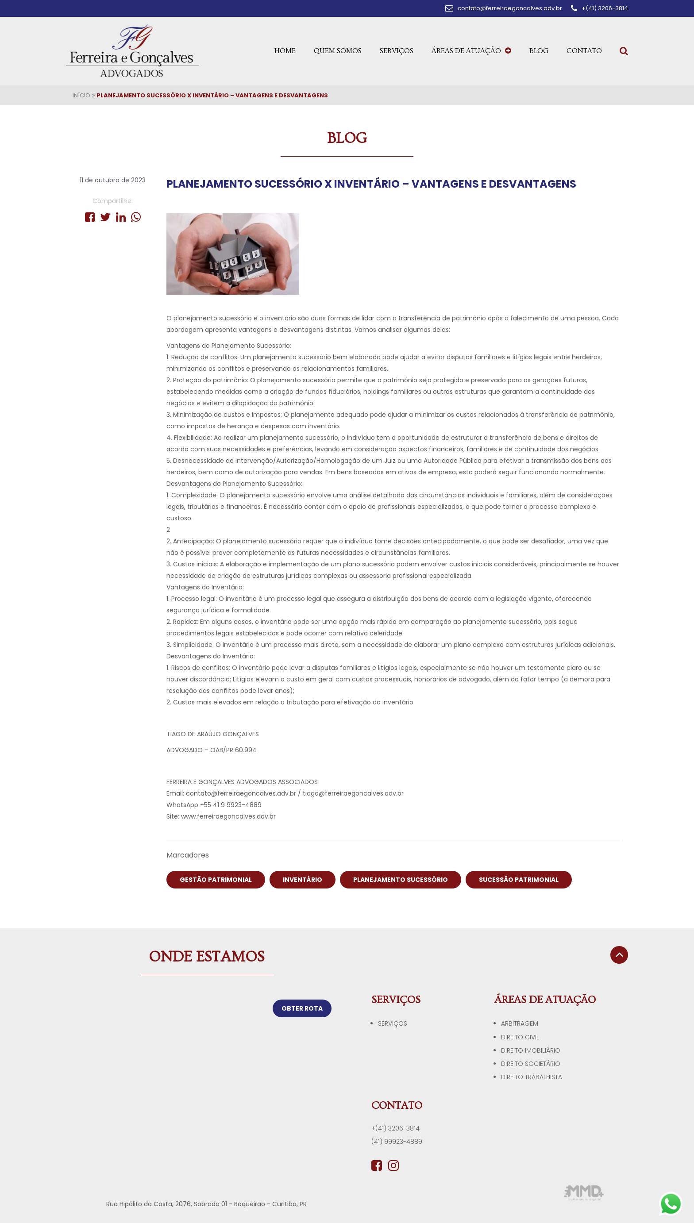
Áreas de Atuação (471, 51)
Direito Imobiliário (530, 1050)
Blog (538, 51)
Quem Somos (338, 51)
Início (81, 95)
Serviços (396, 51)
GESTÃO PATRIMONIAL (216, 879)
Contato (584, 51)
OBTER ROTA (302, 1008)
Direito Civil (520, 1037)
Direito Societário (530, 1063)
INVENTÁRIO (302, 879)
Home (285, 51)
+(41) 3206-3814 (395, 1128)
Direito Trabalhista (531, 1077)
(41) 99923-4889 (396, 1141)
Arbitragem (519, 1023)
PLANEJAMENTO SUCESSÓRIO (400, 879)
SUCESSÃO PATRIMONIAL (519, 879)
